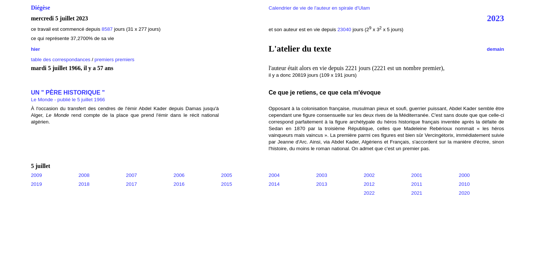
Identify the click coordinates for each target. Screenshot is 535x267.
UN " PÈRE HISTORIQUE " (68, 92)
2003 (321, 175)
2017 (131, 184)
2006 (179, 175)
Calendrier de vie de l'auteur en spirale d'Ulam (319, 8)
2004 (274, 175)
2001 (416, 175)
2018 (84, 184)
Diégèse (40, 7)
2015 (226, 184)
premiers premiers (114, 59)
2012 (369, 184)
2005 (226, 175)
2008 (84, 175)
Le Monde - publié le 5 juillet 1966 (68, 99)
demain (495, 49)
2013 (321, 184)
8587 (107, 29)
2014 (274, 184)
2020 (464, 193)
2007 (131, 175)
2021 (416, 193)
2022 (369, 193)
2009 (36, 175)
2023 (495, 18)
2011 (416, 184)
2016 (179, 184)
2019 (36, 184)
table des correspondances (60, 59)
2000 (464, 175)
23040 (344, 29)
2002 (369, 175)
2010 (464, 184)
